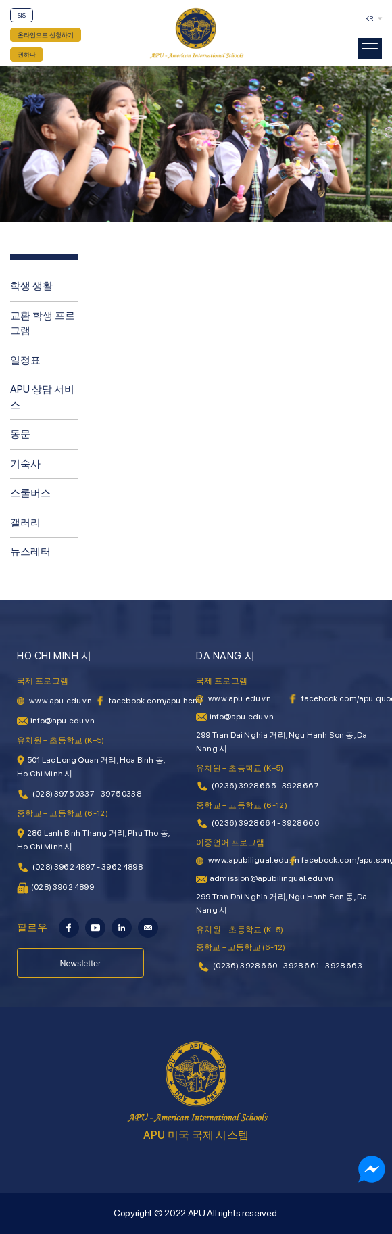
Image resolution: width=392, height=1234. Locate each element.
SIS (22, 15)
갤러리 (25, 523)
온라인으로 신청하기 (46, 35)
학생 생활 (31, 286)
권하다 (27, 54)
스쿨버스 (30, 493)
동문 (20, 434)
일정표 (25, 360)
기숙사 (25, 464)
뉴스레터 (30, 552)
